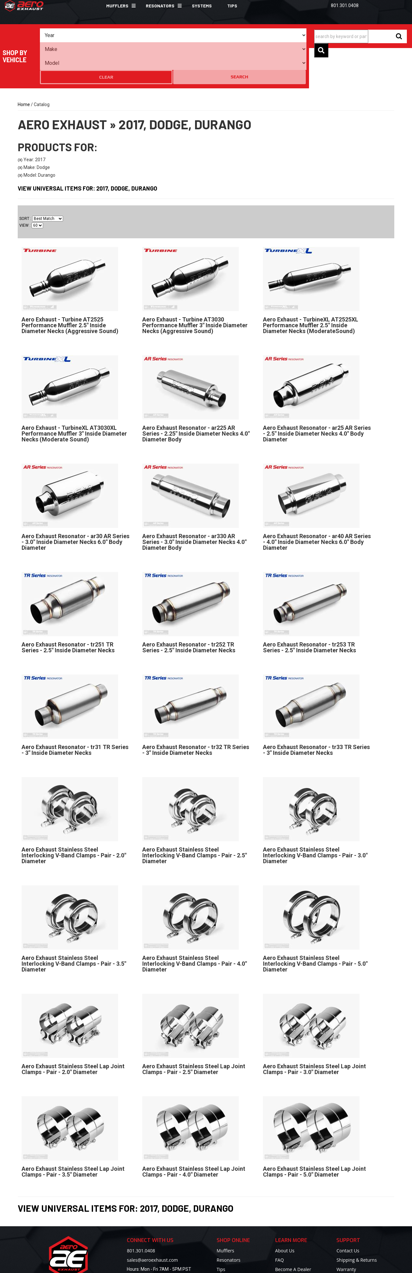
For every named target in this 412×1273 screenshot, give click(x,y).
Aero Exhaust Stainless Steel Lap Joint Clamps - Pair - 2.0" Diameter (73, 1032)
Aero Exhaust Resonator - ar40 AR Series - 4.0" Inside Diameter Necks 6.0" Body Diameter (317, 505)
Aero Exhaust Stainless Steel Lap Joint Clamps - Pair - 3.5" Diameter (73, 1134)
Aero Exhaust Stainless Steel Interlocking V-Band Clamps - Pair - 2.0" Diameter (74, 818)
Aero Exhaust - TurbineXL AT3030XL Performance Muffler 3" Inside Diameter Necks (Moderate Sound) (74, 396)
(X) (20, 123)
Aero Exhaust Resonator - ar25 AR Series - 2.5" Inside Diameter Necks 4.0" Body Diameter (317, 396)
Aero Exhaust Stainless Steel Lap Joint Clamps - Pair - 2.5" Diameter (193, 1032)
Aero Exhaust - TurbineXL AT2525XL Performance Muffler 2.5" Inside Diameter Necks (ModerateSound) (310, 288)
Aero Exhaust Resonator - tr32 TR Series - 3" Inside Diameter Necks (195, 712)
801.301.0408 (141, 1214)
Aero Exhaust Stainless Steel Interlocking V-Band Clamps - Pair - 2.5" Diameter (194, 818)
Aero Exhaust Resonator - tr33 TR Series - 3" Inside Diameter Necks (316, 712)
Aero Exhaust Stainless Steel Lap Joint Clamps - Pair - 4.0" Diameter (193, 1134)
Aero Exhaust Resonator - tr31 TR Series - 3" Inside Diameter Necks (75, 712)
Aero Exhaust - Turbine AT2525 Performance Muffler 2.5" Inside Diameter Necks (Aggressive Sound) (70, 288)
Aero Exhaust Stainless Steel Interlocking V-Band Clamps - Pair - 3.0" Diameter (315, 818)
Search (293, 35)
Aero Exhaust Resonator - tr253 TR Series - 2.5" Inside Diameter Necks (309, 610)
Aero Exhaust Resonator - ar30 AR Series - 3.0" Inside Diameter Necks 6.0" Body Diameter (75, 505)
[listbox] (75, 35)
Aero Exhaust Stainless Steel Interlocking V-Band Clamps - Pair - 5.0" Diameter (315, 926)
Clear (268, 35)
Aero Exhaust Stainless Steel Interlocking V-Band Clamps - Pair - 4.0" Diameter (194, 926)
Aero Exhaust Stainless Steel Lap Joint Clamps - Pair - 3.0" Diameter (314, 1032)
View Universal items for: (87, 151)
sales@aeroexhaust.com (152, 1223)
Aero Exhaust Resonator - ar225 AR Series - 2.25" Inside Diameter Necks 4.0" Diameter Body (196, 396)
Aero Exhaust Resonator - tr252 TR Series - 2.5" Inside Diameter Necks (188, 610)
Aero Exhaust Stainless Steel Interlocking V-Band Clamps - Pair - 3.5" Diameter (74, 926)
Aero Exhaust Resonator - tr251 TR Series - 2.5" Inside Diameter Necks (68, 610)
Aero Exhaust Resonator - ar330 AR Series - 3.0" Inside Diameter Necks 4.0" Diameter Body (194, 505)
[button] (118, 5)
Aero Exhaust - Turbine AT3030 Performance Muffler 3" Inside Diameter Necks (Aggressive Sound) (195, 288)
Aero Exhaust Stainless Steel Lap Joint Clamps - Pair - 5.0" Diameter (314, 1134)
